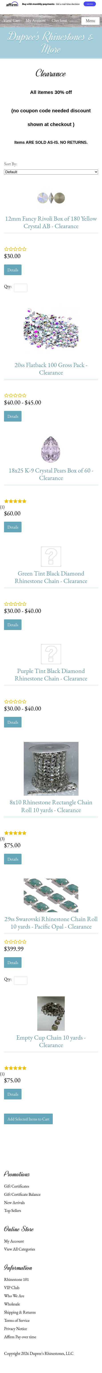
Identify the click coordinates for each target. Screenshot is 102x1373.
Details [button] (12, 269)
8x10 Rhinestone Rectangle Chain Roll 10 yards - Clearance (51, 806)
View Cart (11, 20)
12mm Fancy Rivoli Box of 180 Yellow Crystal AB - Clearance (51, 222)
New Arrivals (14, 1202)
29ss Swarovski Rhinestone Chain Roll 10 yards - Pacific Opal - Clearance (51, 922)
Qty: (8, 286)
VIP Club (11, 1287)
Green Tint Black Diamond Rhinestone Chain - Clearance (51, 577)
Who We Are (14, 1295)
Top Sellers (12, 1210)
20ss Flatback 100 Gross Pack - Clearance (51, 368)
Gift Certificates (16, 1186)
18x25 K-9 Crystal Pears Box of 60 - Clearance (51, 474)
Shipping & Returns (20, 1312)
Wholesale (12, 1304)
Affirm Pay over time (20, 1336)
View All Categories (19, 1249)
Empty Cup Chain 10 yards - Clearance (51, 1041)
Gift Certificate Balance (22, 1194)
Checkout (59, 20)
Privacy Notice (15, 1328)
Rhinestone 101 (16, 1279)
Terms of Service (16, 1320)
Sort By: (10, 164)
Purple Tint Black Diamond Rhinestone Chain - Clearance (51, 674)
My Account (36, 20)
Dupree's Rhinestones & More (51, 42)
